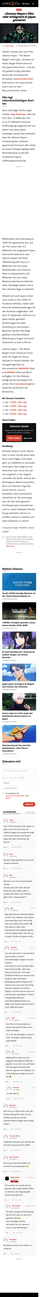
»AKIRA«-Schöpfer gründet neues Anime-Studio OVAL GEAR (18, 624)
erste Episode (21, 383)
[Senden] (29, 804)
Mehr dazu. (10, 546)
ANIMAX (11, 372)
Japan (19, 10)
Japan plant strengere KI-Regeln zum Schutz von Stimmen (18, 685)
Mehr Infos (28, 438)
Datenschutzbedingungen (15, 796)
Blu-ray (22, 402)
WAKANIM (23, 368)
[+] (23, 778)
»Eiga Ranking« (18, 114)
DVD (14, 402)
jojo (33, 1087)
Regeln (8, 798)
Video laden (14, 438)
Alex (33, 908)
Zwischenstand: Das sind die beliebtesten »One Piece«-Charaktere (16, 748)
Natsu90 (32, 1018)
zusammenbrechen (23, 78)
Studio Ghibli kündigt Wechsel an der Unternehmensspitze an (19, 594)
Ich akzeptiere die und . (17, 795)
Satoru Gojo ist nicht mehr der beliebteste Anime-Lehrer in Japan (17, 716)
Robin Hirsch (9, 46)
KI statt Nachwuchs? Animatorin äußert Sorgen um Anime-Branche (18, 655)
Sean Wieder (31, 1177)
